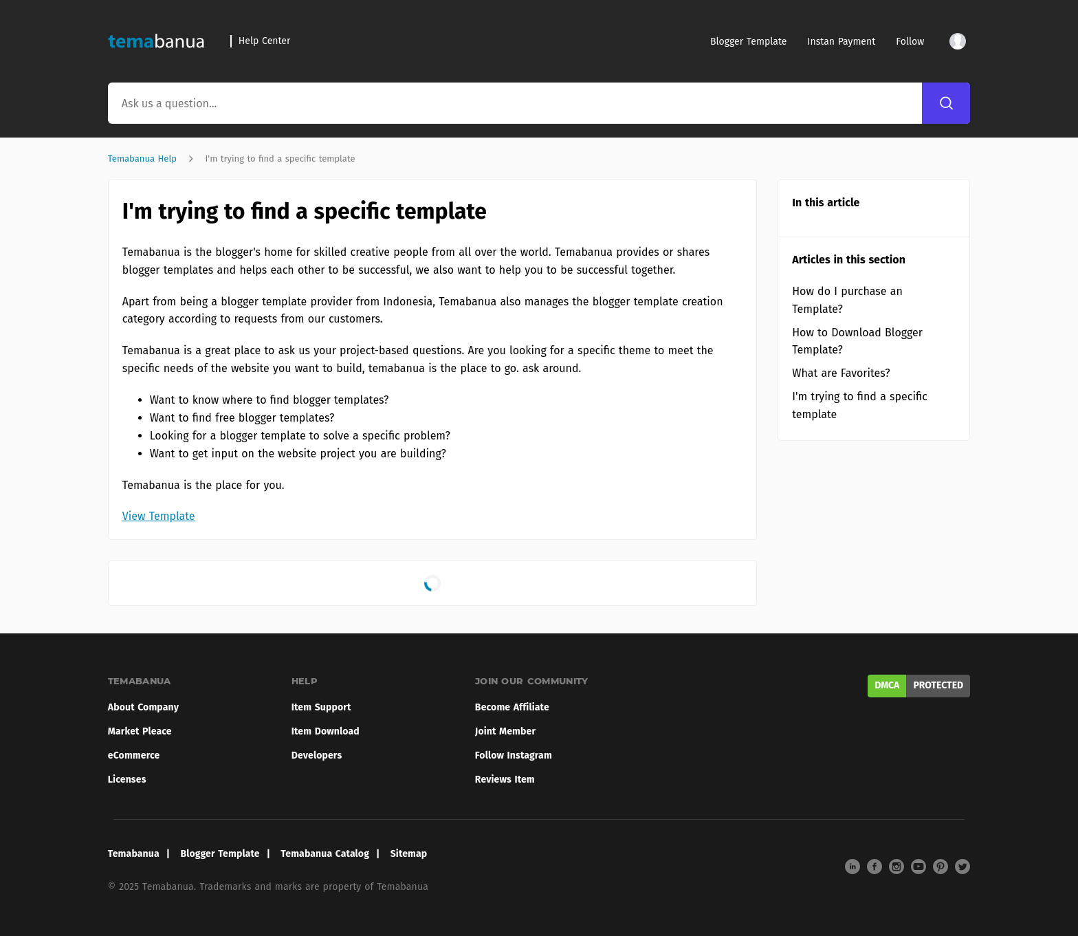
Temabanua (134, 854)
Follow (910, 41)
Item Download (326, 731)
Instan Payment (841, 41)
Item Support (321, 707)
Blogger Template (748, 41)
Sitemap (409, 854)
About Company (143, 707)
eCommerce (134, 755)
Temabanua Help (142, 158)
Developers (317, 755)
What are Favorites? (841, 373)
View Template (158, 516)
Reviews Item (505, 779)
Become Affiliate (512, 707)
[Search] (946, 103)
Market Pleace (140, 731)
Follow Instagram (513, 755)
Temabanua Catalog (324, 854)
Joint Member (505, 731)
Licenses (127, 779)
